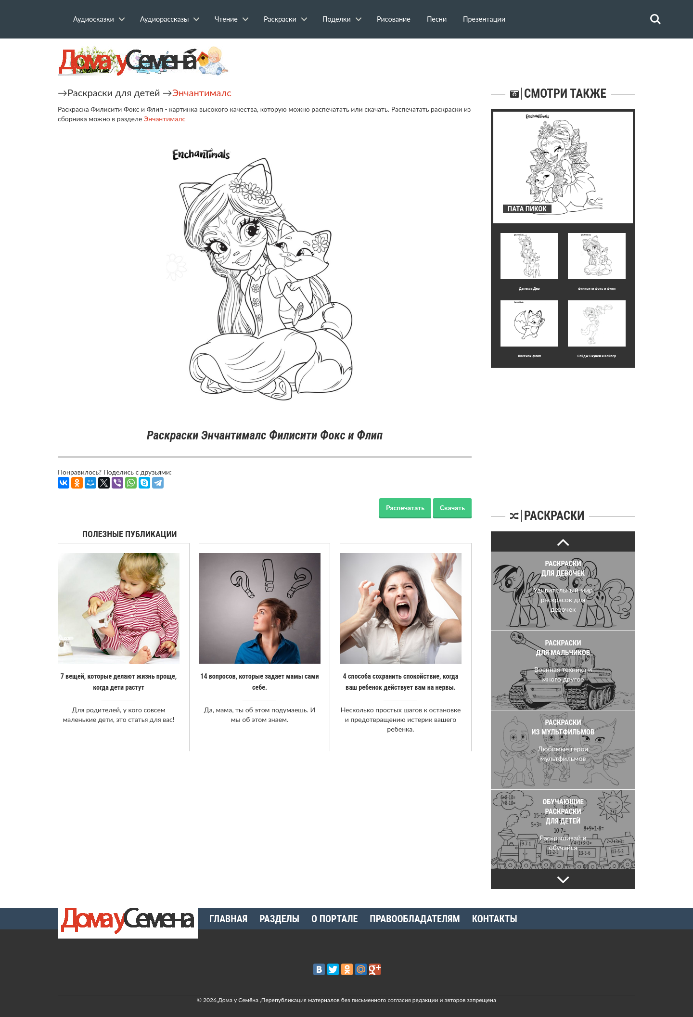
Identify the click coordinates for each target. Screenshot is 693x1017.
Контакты (494, 919)
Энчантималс (201, 92)
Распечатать (405, 507)
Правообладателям (415, 919)
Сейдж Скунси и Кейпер (597, 356)
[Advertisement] (563, 428)
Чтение (226, 19)
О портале (334, 919)
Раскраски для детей (113, 92)
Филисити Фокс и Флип (597, 288)
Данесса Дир (529, 288)
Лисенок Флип (529, 356)
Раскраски (280, 19)
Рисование (394, 19)
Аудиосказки (93, 19)
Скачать (452, 507)
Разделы (279, 919)
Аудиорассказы (164, 19)
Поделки (336, 19)
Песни (437, 19)
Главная (228, 919)
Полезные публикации (129, 534)
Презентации (484, 19)
